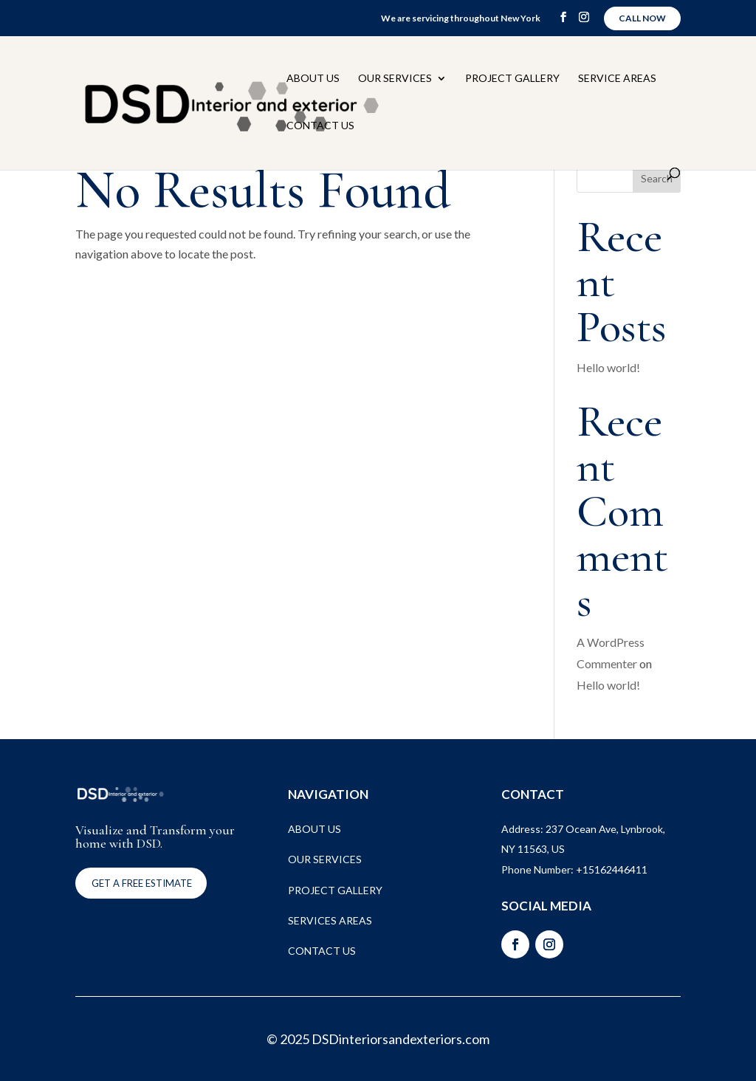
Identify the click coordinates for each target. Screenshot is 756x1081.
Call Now (642, 18)
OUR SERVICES (325, 859)
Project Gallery (512, 78)
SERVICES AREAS (330, 920)
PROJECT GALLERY (335, 890)
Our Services (395, 78)
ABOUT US (314, 829)
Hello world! (608, 367)
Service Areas (617, 78)
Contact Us (320, 125)
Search (657, 178)
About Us (313, 78)
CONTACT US (322, 950)
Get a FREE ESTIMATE (142, 883)
